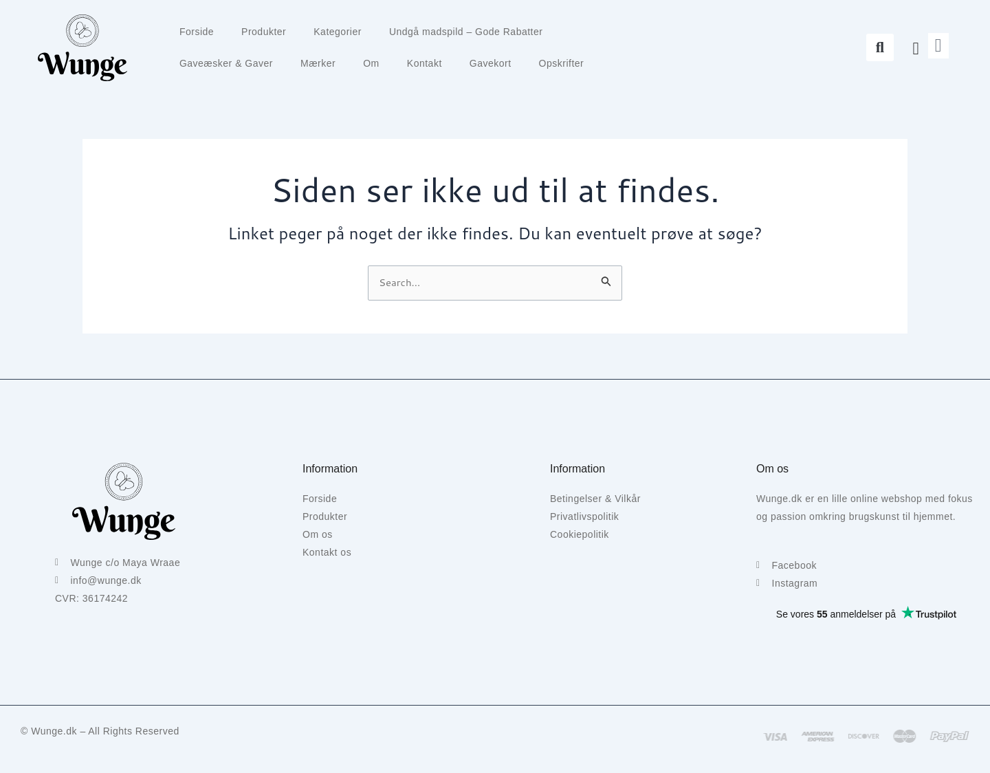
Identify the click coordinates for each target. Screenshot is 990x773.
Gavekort (491, 63)
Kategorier (338, 31)
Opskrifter (561, 63)
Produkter (263, 31)
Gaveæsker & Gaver (226, 63)
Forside (196, 31)
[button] (880, 47)
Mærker (318, 63)
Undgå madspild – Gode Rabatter (466, 31)
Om (371, 63)
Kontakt (424, 63)
